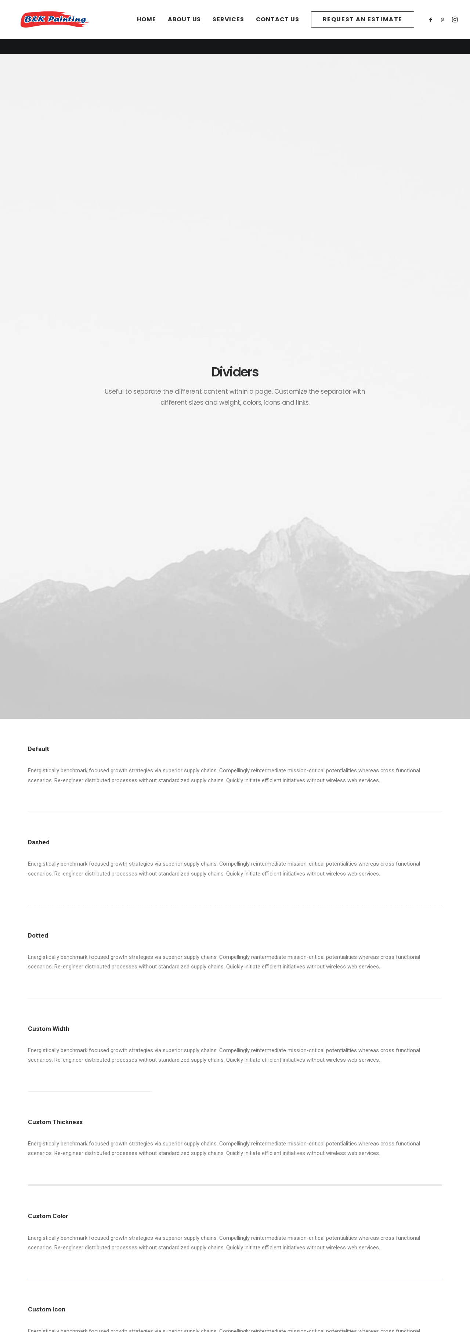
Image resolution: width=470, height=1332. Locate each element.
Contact (46, 1260)
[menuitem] (146, 27)
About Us (184, 27)
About (43, 1241)
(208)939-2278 (366, 1251)
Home (146, 27)
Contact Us (277, 27)
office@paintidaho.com (376, 1241)
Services (228, 27)
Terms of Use (159, 1251)
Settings (153, 1260)
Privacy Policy (159, 1241)
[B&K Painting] (70, 27)
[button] (432, 27)
